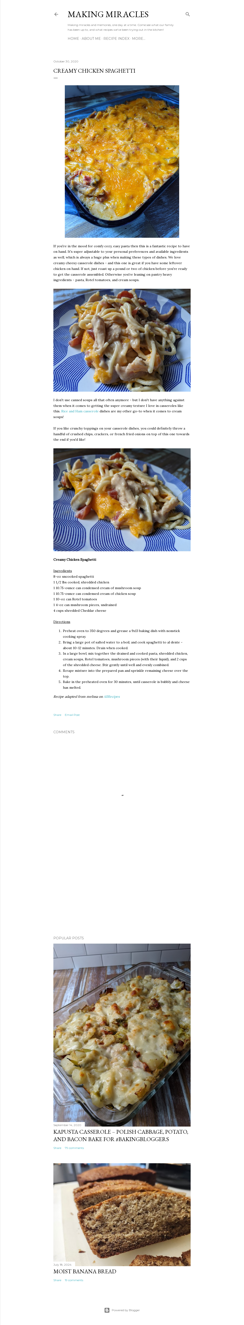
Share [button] (57, 715)
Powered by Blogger (122, 1310)
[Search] (188, 13)
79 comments (74, 1148)
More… (138, 38)
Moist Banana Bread (84, 1271)
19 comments (74, 1280)
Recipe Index (116, 38)
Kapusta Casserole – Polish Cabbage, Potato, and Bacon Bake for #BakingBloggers (120, 1135)
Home (73, 38)
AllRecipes (112, 696)
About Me (91, 38)
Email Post (72, 715)
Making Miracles (108, 14)
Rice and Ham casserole (80, 411)
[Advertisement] (122, 890)
